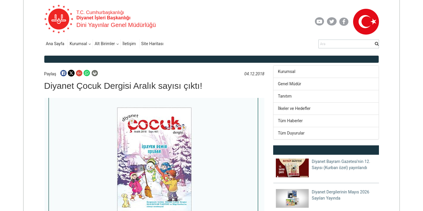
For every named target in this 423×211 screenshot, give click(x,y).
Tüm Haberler (290, 120)
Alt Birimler (105, 43)
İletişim (129, 43)
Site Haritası (152, 43)
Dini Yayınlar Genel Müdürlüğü (116, 25)
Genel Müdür (289, 83)
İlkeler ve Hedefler (294, 108)
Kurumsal (78, 43)
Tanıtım (285, 96)
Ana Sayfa (55, 43)
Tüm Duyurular (291, 133)
